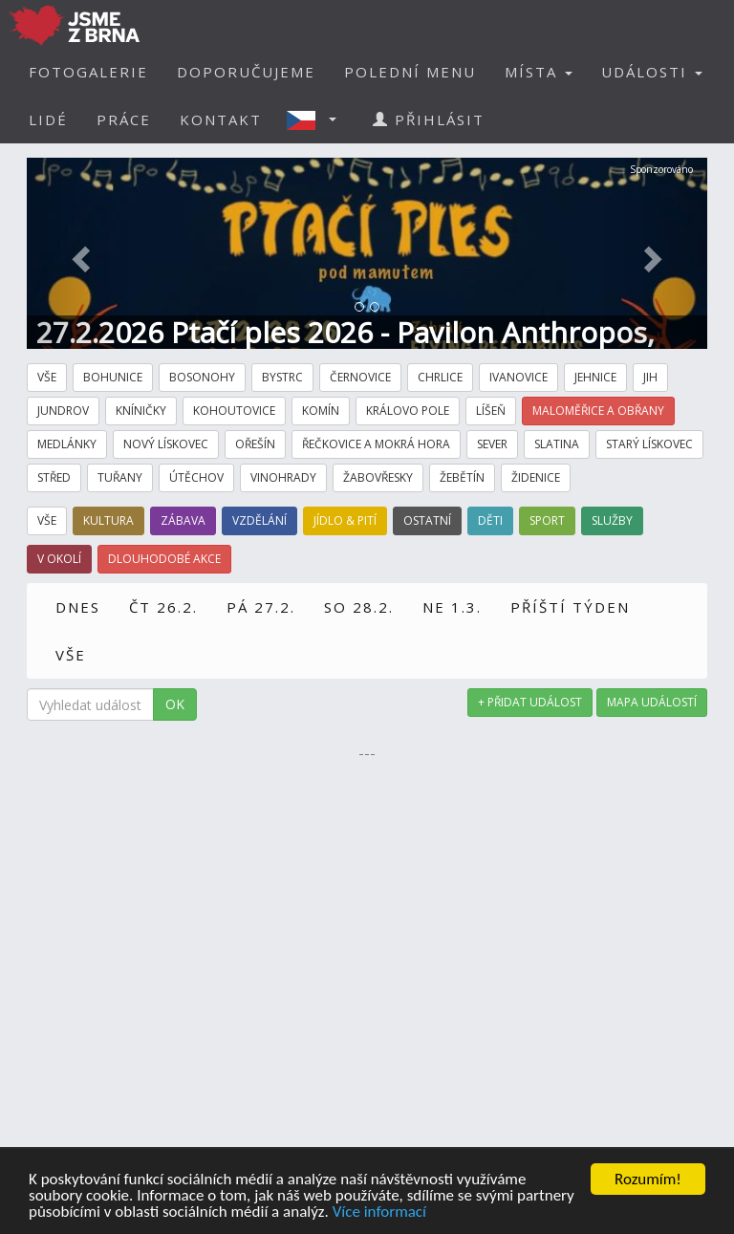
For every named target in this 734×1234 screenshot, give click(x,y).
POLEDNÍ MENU (410, 71)
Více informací (379, 1212)
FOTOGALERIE (88, 71)
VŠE (70, 654)
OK (174, 704)
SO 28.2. (359, 607)
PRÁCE (124, 119)
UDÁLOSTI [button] (651, 71)
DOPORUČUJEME (246, 71)
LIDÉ (48, 119)
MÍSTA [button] (538, 71)
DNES (77, 607)
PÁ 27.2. (261, 607)
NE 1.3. (452, 607)
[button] (317, 119)
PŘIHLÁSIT (429, 119)
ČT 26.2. (163, 607)
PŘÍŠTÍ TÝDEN (570, 607)
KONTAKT (221, 119)
